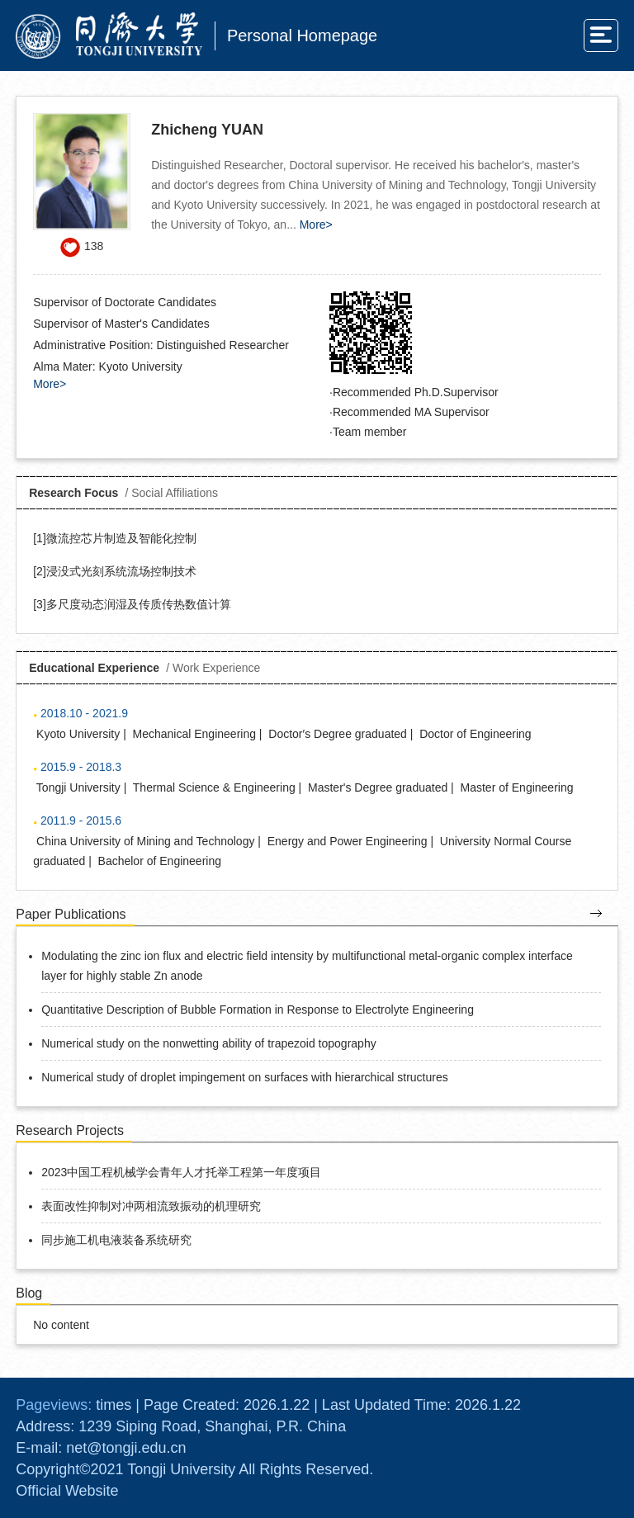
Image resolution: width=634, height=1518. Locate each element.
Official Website (67, 1491)
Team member (369, 431)
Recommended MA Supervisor (411, 412)
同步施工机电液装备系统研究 (116, 1239)
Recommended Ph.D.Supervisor (416, 392)
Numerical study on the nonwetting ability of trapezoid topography (208, 1043)
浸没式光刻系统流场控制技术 (121, 571)
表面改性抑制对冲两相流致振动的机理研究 (151, 1206)
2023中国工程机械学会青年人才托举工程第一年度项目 (181, 1172)
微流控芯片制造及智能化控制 (121, 538)
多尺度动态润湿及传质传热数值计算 (138, 604)
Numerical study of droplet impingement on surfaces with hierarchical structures (244, 1077)
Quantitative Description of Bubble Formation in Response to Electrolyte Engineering (257, 1009)
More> (316, 224)
